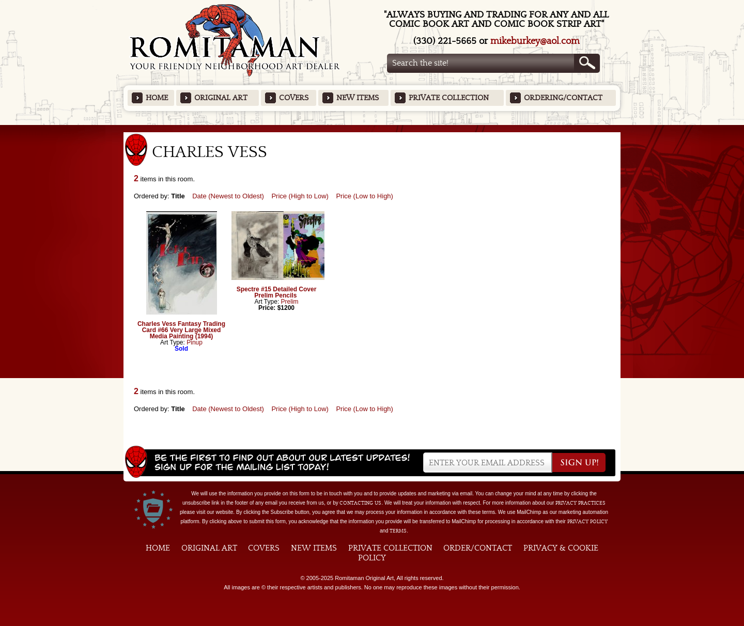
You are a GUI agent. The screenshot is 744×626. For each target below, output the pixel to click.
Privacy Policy (587, 522)
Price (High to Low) (300, 196)
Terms (398, 531)
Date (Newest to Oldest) (228, 196)
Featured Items (372, 128)
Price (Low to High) (364, 196)
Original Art (220, 97)
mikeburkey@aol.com (535, 41)
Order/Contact (477, 548)
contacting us (360, 503)
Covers (293, 97)
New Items (357, 97)
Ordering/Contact (563, 97)
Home (157, 97)
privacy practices (580, 503)
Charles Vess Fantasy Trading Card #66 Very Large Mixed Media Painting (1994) (181, 330)
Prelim (290, 301)
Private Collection (449, 97)
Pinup (195, 342)
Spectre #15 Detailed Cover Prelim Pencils (277, 292)
